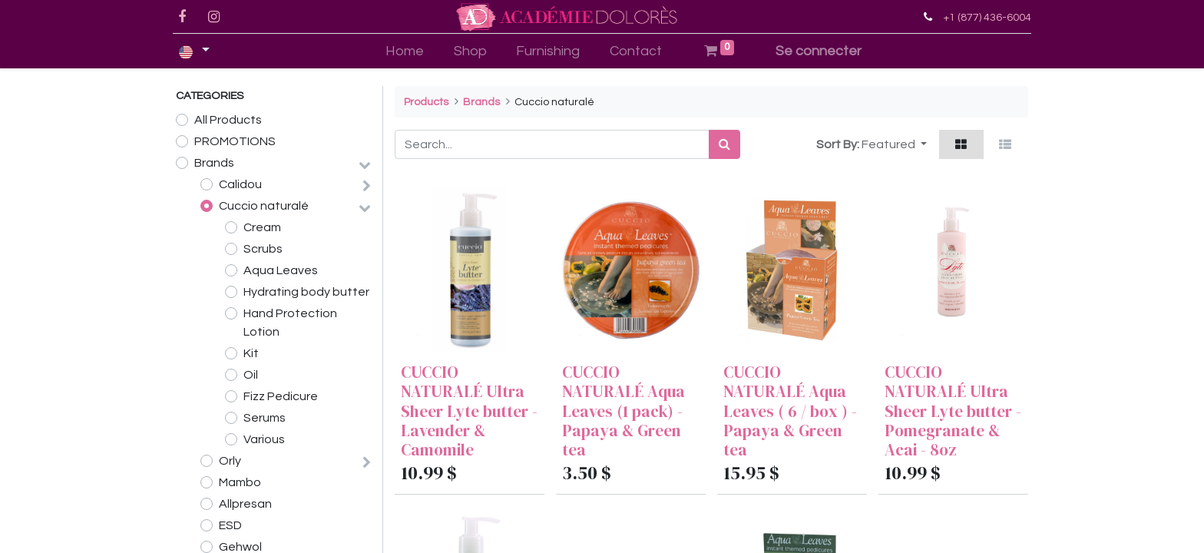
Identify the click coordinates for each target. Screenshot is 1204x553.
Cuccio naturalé (264, 206)
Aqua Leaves (280, 270)
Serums (264, 418)
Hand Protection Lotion (290, 322)
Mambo (240, 482)
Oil (250, 375)
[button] (894, 144)
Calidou (240, 184)
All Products (228, 120)
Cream (262, 227)
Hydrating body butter (306, 292)
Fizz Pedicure (280, 396)
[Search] (724, 144)
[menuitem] (404, 51)
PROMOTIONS (235, 141)
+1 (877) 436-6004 (984, 17)
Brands (214, 163)
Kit (251, 353)
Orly (230, 461)
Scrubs (263, 249)
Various (264, 439)
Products (426, 102)
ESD (230, 525)
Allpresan (245, 504)
